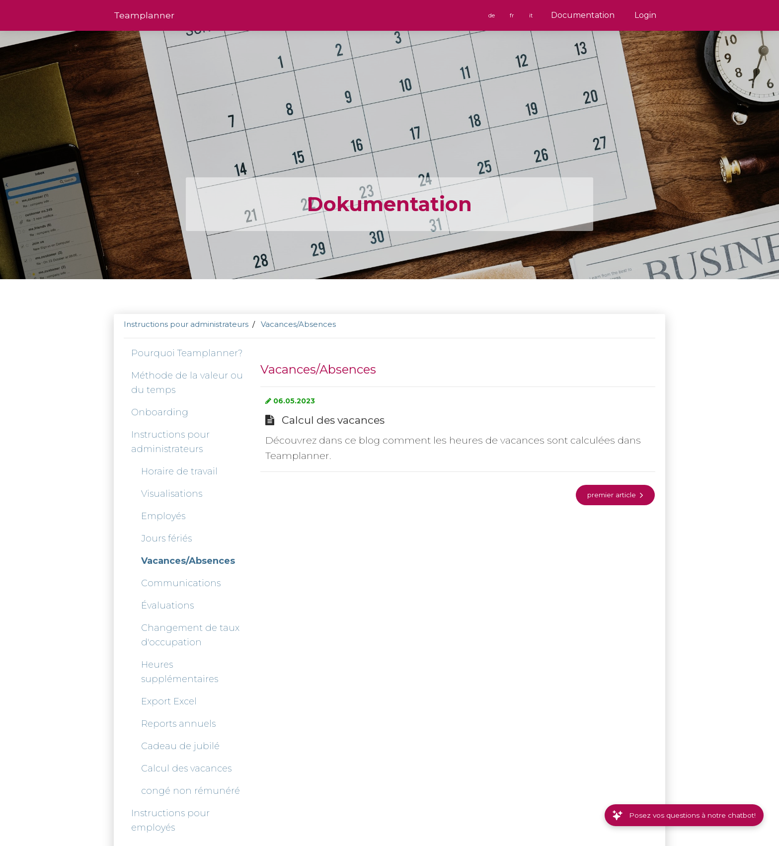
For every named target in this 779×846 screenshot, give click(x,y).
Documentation (583, 15)
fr (513, 15)
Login (645, 15)
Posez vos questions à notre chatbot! (684, 815)
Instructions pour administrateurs (186, 324)
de (492, 15)
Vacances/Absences (298, 324)
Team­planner (144, 15)
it (531, 15)
